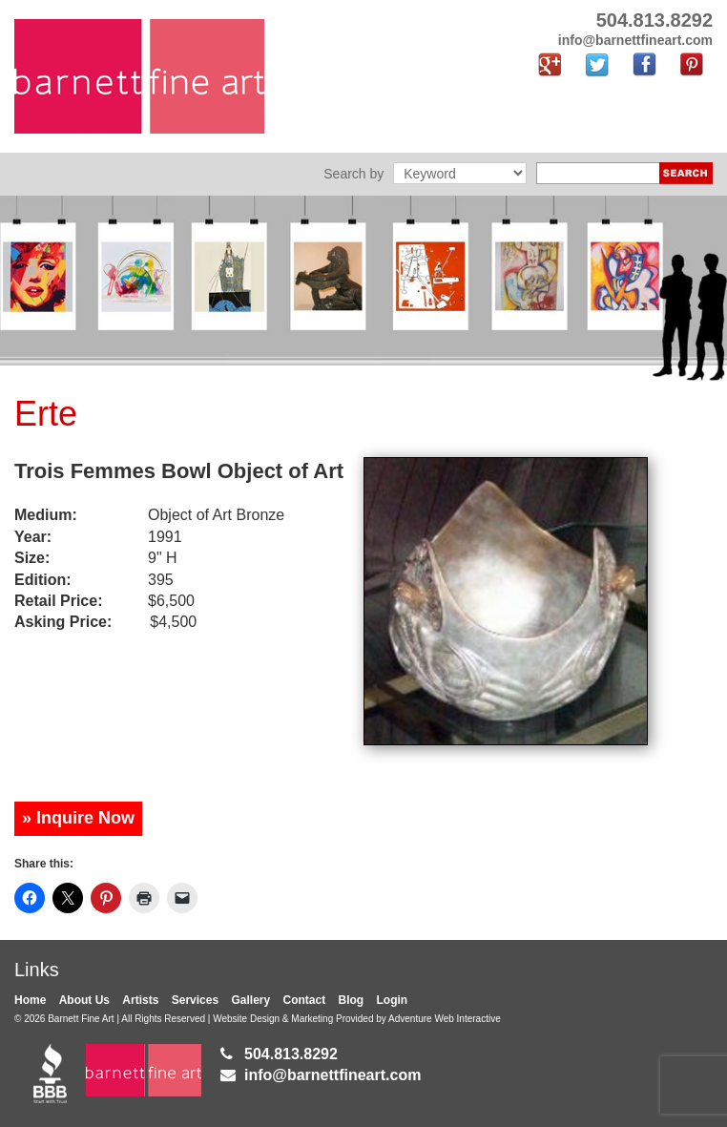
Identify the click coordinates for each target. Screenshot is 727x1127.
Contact (304, 1000)
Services (195, 1000)
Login (392, 1000)
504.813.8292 (291, 1054)
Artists (140, 1000)
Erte (45, 413)
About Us (84, 1000)
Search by (353, 173)
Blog (351, 1000)
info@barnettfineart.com (332, 1075)
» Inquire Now (78, 817)
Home (30, 1000)
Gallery (250, 1000)
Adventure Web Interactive (444, 1018)
